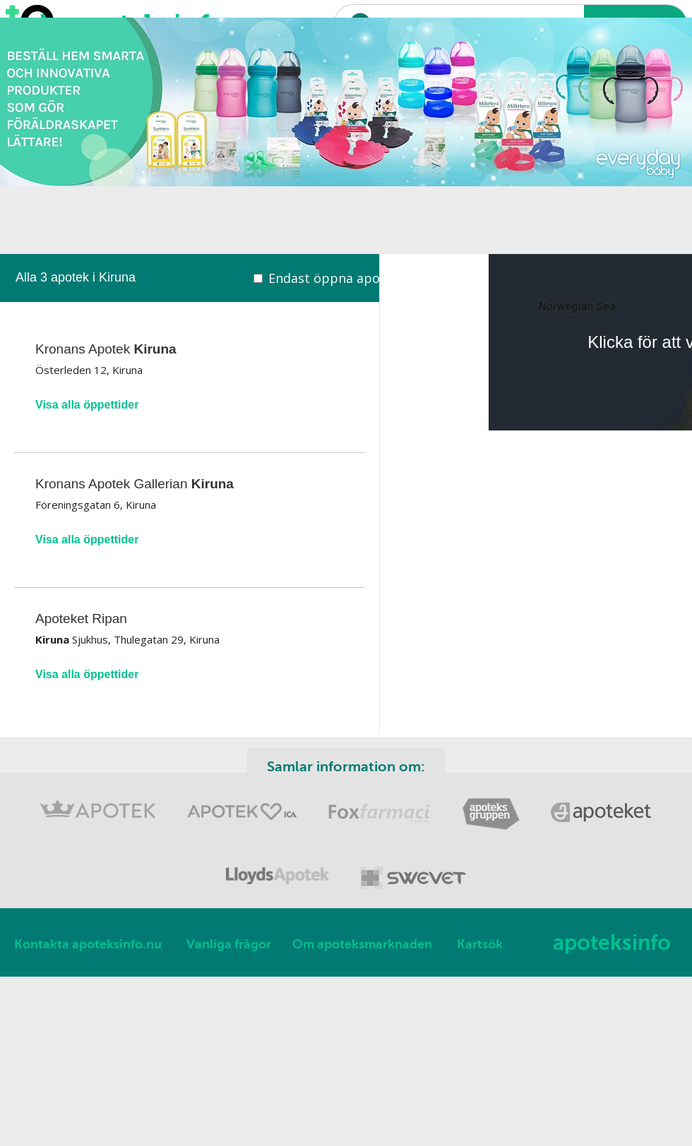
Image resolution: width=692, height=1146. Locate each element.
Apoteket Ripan (81, 618)
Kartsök (480, 944)
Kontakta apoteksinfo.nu (88, 944)
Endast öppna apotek (334, 278)
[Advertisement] (248, 155)
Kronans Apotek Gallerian (134, 483)
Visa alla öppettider (86, 405)
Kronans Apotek (106, 349)
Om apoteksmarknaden (362, 944)
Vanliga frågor (228, 944)
